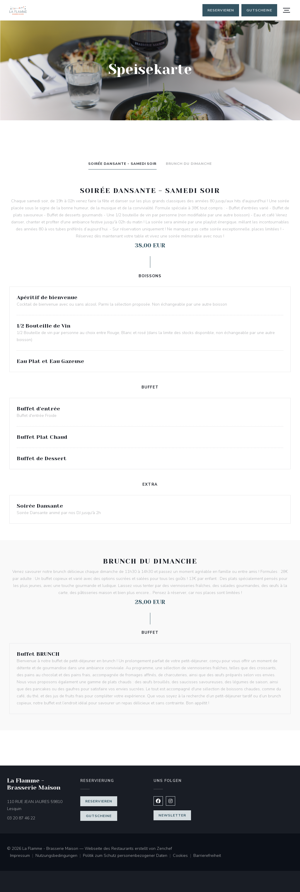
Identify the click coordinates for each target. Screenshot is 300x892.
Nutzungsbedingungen (59, 856)
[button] (286, 10)
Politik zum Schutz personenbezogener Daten (128, 856)
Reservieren (220, 10)
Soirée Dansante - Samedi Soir (122, 163)
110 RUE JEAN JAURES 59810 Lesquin (39, 805)
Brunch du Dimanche (189, 163)
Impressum (22, 856)
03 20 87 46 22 (21, 818)
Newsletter (172, 815)
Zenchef (164, 848)
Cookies (183, 856)
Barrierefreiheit (207, 856)
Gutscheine (259, 10)
